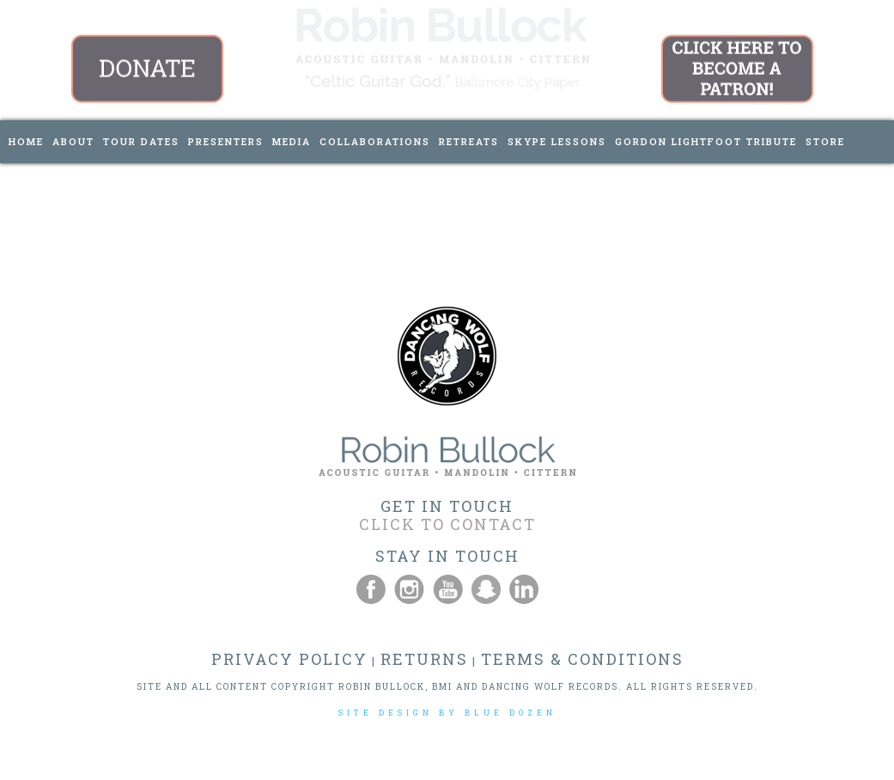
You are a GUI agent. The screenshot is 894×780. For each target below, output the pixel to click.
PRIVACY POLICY (289, 659)
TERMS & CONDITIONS (582, 659)
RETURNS (424, 659)
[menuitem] (26, 141)
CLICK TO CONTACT (447, 524)
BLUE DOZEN (510, 712)
